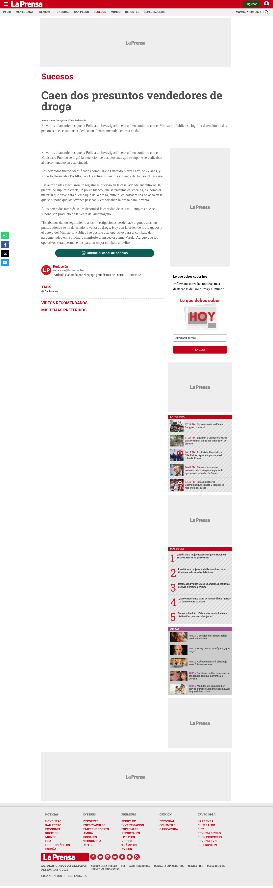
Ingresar (252, 4)
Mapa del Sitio (216, 866)
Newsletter (195, 866)
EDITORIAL (167, 821)
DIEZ (201, 829)
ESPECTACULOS (94, 825)
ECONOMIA (53, 829)
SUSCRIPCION (207, 845)
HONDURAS (53, 821)
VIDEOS (126, 841)
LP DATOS (128, 837)
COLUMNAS (167, 825)
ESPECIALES (129, 829)
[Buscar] (266, 12)
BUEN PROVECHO (210, 837)
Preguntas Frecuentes (105, 868)
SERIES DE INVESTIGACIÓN (132, 823)
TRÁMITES (129, 845)
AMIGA (88, 833)
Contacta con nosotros (169, 866)
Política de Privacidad (135, 866)
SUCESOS (51, 833)
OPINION (166, 814)
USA (48, 841)
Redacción (81, 120)
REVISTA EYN (207, 841)
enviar (200, 350)
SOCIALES (90, 837)
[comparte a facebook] (5, 244)
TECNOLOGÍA (92, 841)
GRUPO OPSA (206, 814)
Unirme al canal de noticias (107, 253)
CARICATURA (169, 829)
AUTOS (88, 845)
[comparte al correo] (5, 262)
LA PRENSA (205, 821)
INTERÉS (89, 814)
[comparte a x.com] (5, 253)
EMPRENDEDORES (96, 829)
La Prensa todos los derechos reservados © (64, 867)
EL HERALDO (206, 825)
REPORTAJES (130, 833)
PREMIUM (128, 814)
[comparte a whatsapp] (5, 235)
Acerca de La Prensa (104, 866)
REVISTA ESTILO (209, 833)
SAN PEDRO (53, 825)
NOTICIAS (52, 814)
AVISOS (126, 849)
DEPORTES (90, 821)
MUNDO (50, 837)
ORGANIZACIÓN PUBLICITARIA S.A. (64, 876)
